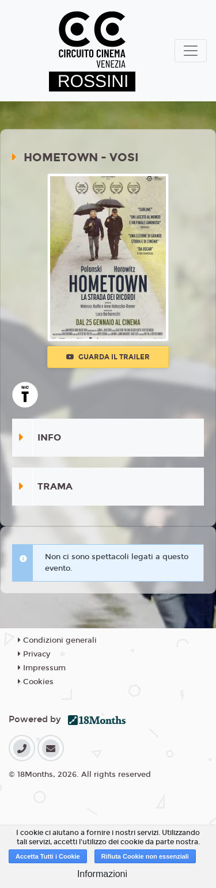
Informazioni (102, 874)
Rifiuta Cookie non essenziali (145, 856)
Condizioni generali (57, 640)
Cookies (36, 681)
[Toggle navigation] (191, 50)
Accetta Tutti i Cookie (48, 856)
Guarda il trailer (108, 357)
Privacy (34, 654)
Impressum (42, 668)
